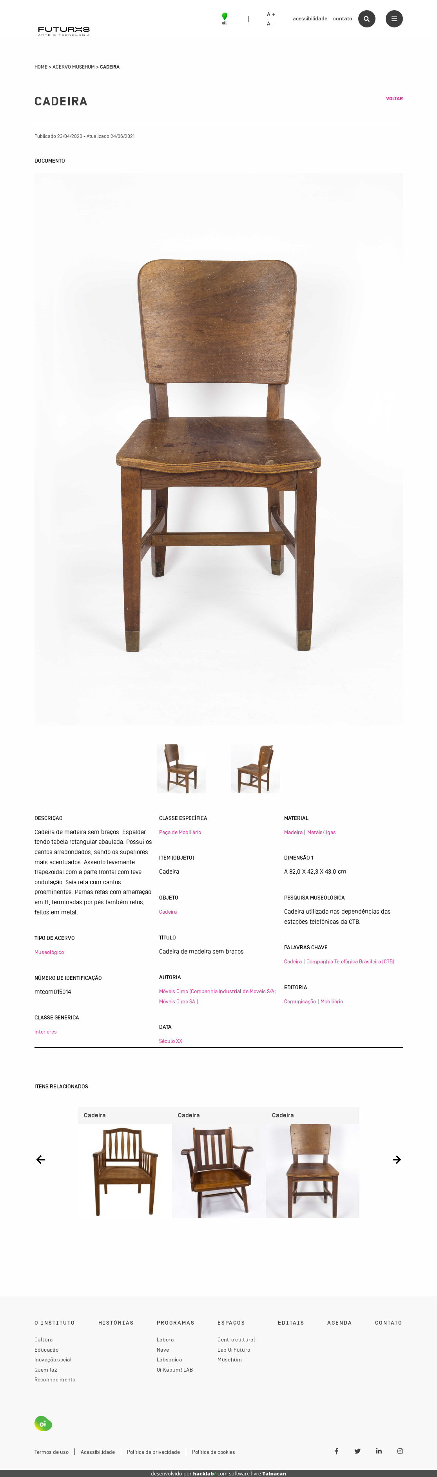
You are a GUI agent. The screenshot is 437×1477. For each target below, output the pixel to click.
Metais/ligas (321, 832)
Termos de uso (51, 1452)
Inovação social (53, 1359)
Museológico (49, 952)
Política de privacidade (153, 1452)
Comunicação (300, 1001)
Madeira (293, 832)
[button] (40, 1159)
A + (271, 14)
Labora (165, 1339)
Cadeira (168, 912)
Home (40, 67)
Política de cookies (213, 1452)
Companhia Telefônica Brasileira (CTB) (350, 961)
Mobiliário (332, 1001)
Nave (163, 1350)
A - (270, 24)
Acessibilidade (98, 1452)
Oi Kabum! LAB (175, 1370)
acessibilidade (310, 18)
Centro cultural (236, 1339)
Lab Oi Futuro (234, 1350)
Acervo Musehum (74, 67)
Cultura (43, 1339)
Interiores (45, 1031)
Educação (46, 1350)
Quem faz (45, 1370)
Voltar (394, 99)
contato (342, 18)
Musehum (230, 1359)
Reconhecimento (55, 1379)
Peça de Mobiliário (180, 832)
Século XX (170, 1041)
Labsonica (169, 1359)
